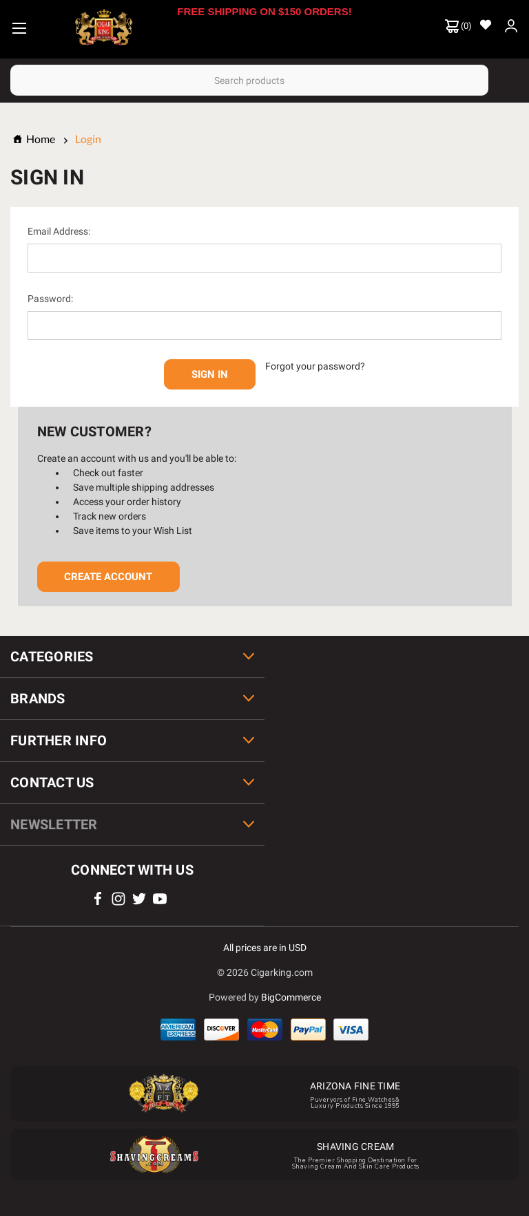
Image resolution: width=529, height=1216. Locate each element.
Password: (50, 298)
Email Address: (59, 231)
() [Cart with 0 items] (458, 26)
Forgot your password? (315, 366)
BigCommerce (291, 997)
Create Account (108, 576)
